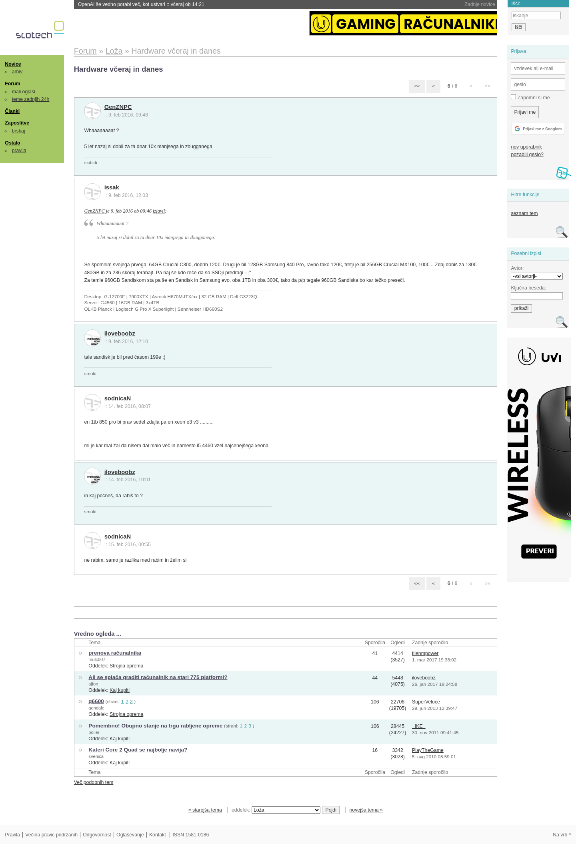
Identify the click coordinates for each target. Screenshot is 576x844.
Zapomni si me (530, 97)
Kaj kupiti (120, 690)
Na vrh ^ (562, 835)
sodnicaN (117, 398)
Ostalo (12, 143)
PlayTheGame (428, 750)
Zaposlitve (17, 123)
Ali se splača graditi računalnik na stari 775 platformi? (157, 677)
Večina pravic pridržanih (51, 835)
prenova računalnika (114, 653)
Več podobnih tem (94, 782)
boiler (93, 732)
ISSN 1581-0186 (190, 835)
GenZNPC (118, 107)
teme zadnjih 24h (31, 99)
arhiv (17, 71)
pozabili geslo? (527, 154)
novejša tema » (366, 810)
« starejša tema (205, 810)
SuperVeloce (426, 702)
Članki (12, 111)
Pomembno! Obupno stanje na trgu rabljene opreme (155, 726)
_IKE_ (419, 726)
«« (417, 86)
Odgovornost (97, 835)
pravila (19, 150)
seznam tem (524, 213)
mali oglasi (23, 91)
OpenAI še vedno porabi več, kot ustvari (141, 4)
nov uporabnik (526, 147)
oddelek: (276, 810)
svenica (96, 756)
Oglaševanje (130, 835)
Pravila (12, 835)
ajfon (93, 683)
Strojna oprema (126, 666)
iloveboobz (119, 333)
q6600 (96, 701)
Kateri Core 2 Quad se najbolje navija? (137, 750)
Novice (13, 64)
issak (111, 187)
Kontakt (157, 835)
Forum (12, 83)
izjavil (159, 211)
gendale (96, 707)
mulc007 (96, 659)
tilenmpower (425, 653)
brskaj (18, 131)
